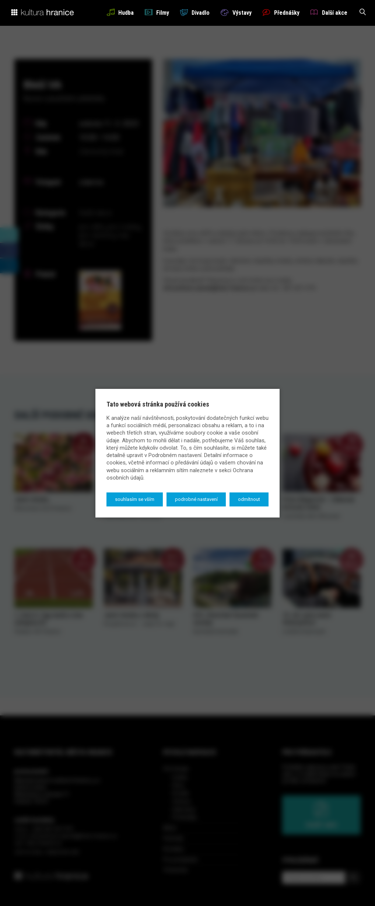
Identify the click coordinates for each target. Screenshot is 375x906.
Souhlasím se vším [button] (134, 499)
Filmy (157, 12)
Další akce (329, 12)
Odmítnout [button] (249, 499)
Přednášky (281, 12)
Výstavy (236, 12)
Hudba (120, 12)
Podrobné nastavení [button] (196, 499)
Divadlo (195, 12)
